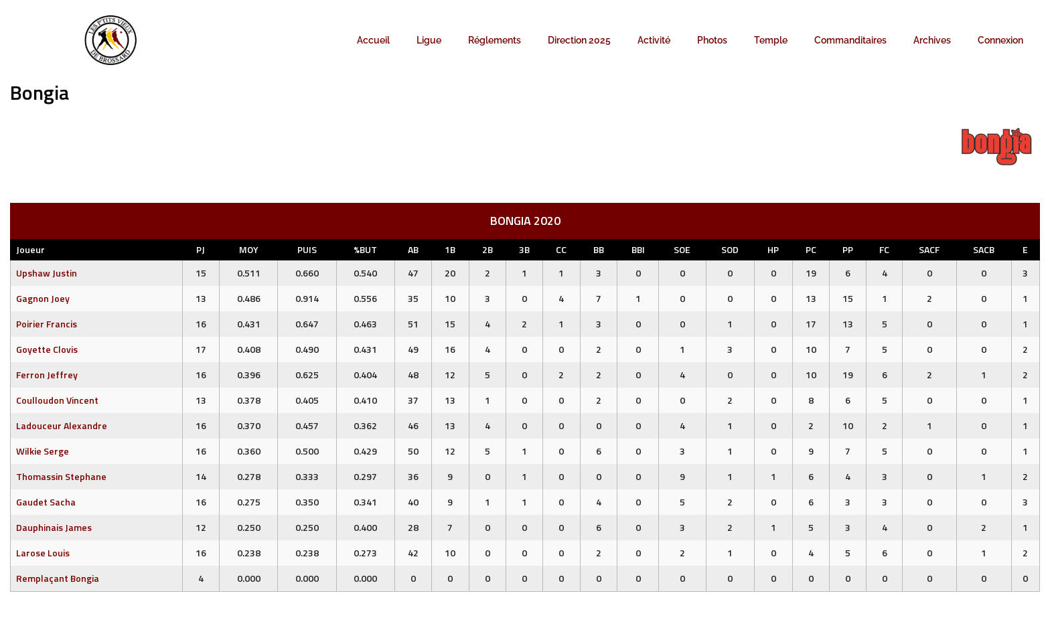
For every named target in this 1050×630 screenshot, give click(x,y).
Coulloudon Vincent (57, 400)
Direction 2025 (579, 40)
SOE (682, 249)
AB (413, 249)
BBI (638, 249)
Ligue (429, 40)
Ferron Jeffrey (47, 375)
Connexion (1000, 40)
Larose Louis (43, 553)
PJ (200, 249)
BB (598, 249)
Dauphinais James (54, 527)
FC (884, 249)
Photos (712, 40)
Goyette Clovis (47, 349)
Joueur (30, 249)
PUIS (307, 249)
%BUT (365, 249)
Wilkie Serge (42, 451)
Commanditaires (850, 40)
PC (811, 249)
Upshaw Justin (46, 273)
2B (487, 249)
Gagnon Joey (43, 298)
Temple (771, 40)
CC (561, 249)
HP (773, 249)
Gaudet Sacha (46, 502)
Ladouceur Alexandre (61, 425)
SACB (983, 249)
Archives (932, 40)
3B (524, 249)
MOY (248, 249)
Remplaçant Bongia (57, 578)
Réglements (494, 40)
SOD (730, 249)
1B (450, 249)
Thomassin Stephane (61, 476)
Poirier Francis (46, 324)
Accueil (373, 40)
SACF (929, 249)
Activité (654, 40)
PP (847, 249)
